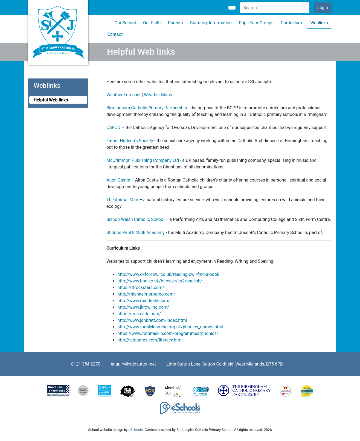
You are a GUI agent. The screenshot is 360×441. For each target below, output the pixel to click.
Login (322, 7)
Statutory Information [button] (211, 22)
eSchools (136, 430)
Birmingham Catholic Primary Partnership (146, 107)
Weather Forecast (123, 94)
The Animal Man (122, 199)
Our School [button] (125, 22)
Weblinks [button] (319, 22)
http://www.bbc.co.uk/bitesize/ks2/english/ (159, 281)
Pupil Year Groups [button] (256, 22)
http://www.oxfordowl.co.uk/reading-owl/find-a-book (168, 274)
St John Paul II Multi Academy (135, 232)
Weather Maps (158, 94)
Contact (115, 34)
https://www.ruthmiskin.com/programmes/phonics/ (167, 333)
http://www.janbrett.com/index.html (152, 320)
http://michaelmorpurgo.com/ (146, 294)
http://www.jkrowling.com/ (143, 307)
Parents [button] (175, 22)
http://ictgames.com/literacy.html (150, 340)
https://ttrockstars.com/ (140, 287)
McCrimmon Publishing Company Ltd (142, 160)
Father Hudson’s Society (129, 140)
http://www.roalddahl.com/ (143, 300)
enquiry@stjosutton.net (133, 364)
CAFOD (113, 127)
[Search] (271, 7)
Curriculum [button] (291, 22)
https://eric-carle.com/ (139, 313)
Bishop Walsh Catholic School (135, 219)
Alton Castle (118, 180)
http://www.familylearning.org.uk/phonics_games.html (170, 326)
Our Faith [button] (152, 22)
